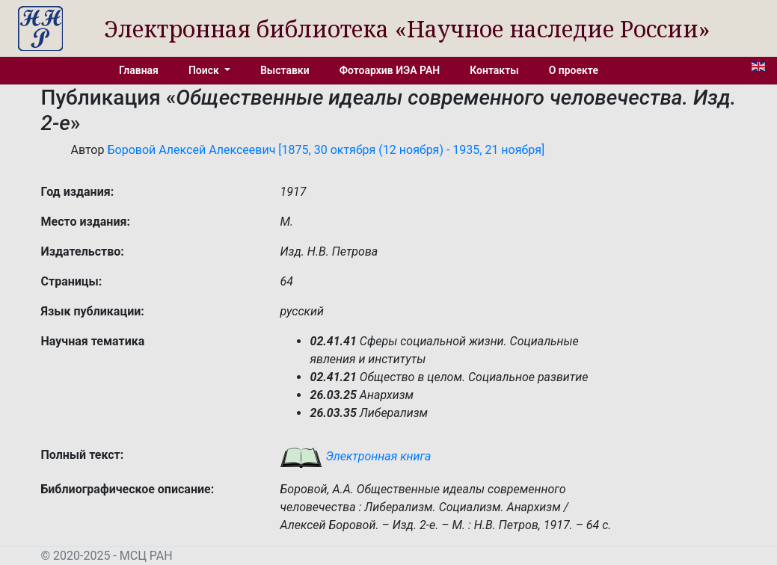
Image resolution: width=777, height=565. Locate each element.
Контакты (494, 70)
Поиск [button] (204, 70)
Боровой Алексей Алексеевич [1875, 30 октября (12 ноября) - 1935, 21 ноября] (325, 150)
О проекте (573, 70)
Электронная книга (355, 456)
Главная (139, 70)
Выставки (285, 70)
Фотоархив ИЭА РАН (390, 70)
